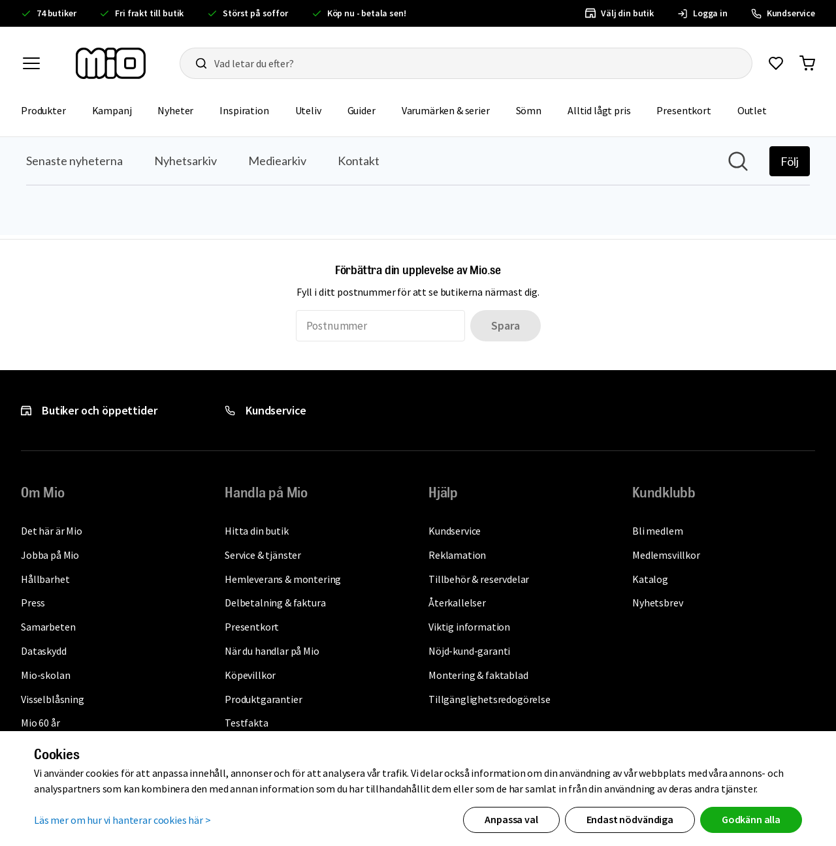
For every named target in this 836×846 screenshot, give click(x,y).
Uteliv (308, 110)
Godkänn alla (751, 819)
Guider (361, 110)
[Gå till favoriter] (776, 63)
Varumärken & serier (446, 110)
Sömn (528, 110)
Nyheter (175, 110)
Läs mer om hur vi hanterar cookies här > (122, 819)
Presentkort (683, 110)
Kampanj (112, 110)
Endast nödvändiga (630, 819)
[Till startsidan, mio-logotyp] (111, 63)
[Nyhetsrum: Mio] (418, 186)
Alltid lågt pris (599, 110)
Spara (505, 325)
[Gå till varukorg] (807, 63)
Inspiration (243, 110)
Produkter (43, 110)
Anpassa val (511, 819)
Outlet (752, 110)
